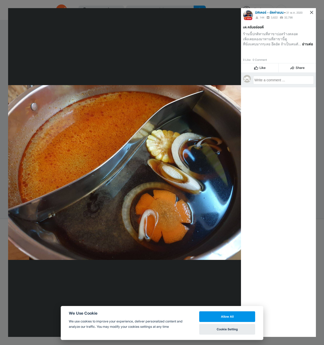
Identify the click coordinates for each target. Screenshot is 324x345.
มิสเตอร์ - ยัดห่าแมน (269, 12)
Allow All (227, 316)
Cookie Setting (227, 329)
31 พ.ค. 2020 (294, 12)
